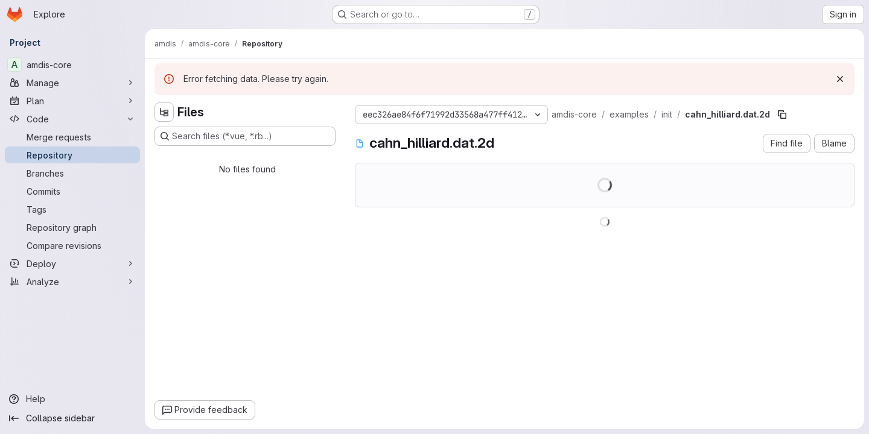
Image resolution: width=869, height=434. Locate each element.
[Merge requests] (72, 136)
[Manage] (72, 82)
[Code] (72, 118)
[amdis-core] (72, 64)
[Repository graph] (72, 227)
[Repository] (72, 154)
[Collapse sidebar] (72, 418)
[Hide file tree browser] (164, 112)
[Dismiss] (840, 79)
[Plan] (72, 100)
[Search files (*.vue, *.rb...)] (245, 136)
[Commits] (72, 191)
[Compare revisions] (72, 245)
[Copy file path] (782, 114)
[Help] (72, 399)
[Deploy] (72, 263)
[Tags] (72, 209)
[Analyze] (72, 281)
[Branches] (72, 173)
